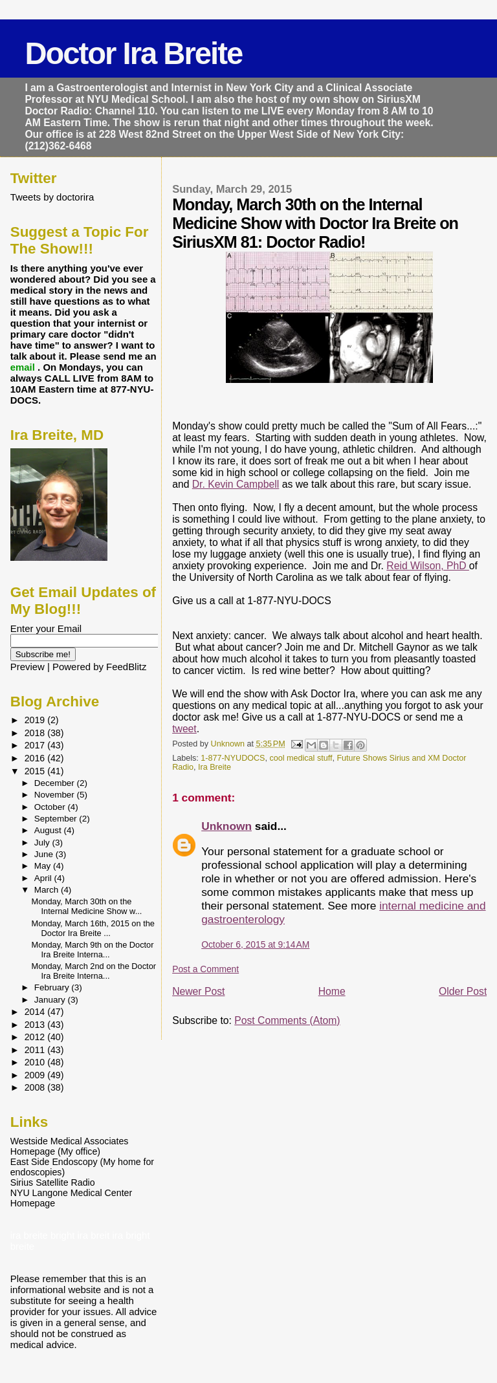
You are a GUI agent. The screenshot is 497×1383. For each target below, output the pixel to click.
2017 (36, 745)
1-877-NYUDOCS (233, 758)
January (51, 1000)
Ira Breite (214, 767)
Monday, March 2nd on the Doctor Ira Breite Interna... (94, 971)
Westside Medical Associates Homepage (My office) (69, 1146)
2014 (36, 1012)
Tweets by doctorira (52, 196)
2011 (36, 1050)
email (24, 367)
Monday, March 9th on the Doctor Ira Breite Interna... (93, 949)
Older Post (463, 991)
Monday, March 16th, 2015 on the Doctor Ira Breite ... (93, 928)
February (53, 987)
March (47, 890)
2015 (36, 771)
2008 (36, 1087)
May (43, 866)
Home (332, 991)
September (57, 818)
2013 (36, 1024)
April (44, 878)
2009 (36, 1075)
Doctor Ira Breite (133, 53)
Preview (27, 666)
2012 (36, 1037)
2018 (36, 733)
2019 (36, 720)
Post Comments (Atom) (287, 1020)
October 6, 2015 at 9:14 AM (255, 944)
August (49, 830)
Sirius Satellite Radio (52, 1182)
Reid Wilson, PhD (427, 565)
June (45, 854)
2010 (36, 1062)
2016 (36, 758)
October (51, 807)
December (55, 783)
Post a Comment (205, 969)
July (43, 842)
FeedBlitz (126, 666)
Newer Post (198, 991)
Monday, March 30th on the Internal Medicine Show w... (87, 906)
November (55, 795)
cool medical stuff (300, 758)
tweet (184, 728)
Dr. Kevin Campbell (236, 484)
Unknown (226, 826)
